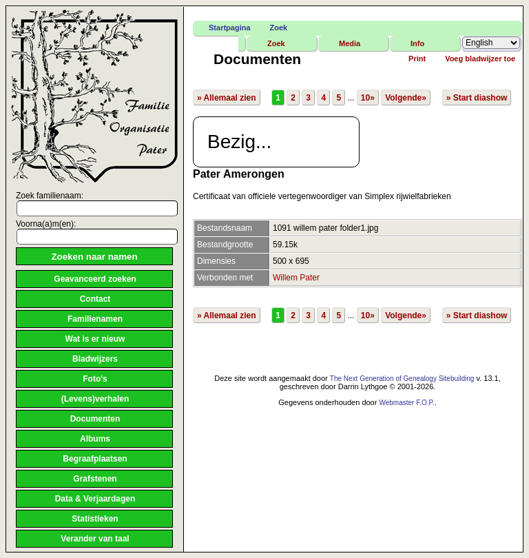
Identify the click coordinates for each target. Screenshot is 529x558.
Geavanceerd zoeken (95, 279)
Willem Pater (296, 277)
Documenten (95, 419)
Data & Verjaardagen (95, 499)
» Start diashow (477, 98)
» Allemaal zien (226, 98)
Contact (95, 299)
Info (417, 43)
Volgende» (405, 98)
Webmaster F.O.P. (406, 402)
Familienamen (95, 319)
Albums (95, 439)
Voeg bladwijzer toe (480, 58)
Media (349, 43)
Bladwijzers (95, 359)
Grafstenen (94, 479)
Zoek (279, 27)
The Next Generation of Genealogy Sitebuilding (402, 378)
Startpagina (230, 27)
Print (417, 58)
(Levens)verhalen (95, 399)
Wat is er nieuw (95, 339)
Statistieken (95, 519)
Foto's (95, 379)
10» (368, 98)
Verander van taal (95, 539)
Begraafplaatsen (95, 459)
